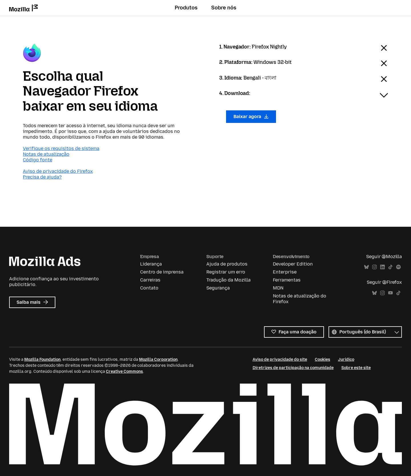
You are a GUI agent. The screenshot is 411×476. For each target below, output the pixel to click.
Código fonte (37, 160)
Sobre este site (356, 367)
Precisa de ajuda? (42, 177)
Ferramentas (287, 280)
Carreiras (150, 280)
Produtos (186, 8)
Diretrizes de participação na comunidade (293, 367)
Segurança (218, 288)
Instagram (374, 267)
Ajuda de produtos (226, 264)
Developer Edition (293, 264)
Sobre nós (223, 8)
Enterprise (285, 272)
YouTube (390, 293)
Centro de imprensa (162, 272)
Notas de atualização (46, 154)
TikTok (390, 267)
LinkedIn (382, 267)
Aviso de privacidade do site (280, 359)
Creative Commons (124, 371)
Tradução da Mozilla (228, 280)
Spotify (398, 267)
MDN (278, 288)
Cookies (322, 359)
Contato (149, 288)
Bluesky (366, 267)
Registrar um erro (225, 272)
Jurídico (346, 359)
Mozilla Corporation (158, 359)
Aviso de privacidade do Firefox (58, 171)
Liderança (151, 264)
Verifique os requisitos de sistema (61, 148)
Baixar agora (251, 116)
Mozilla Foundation (42, 359)
